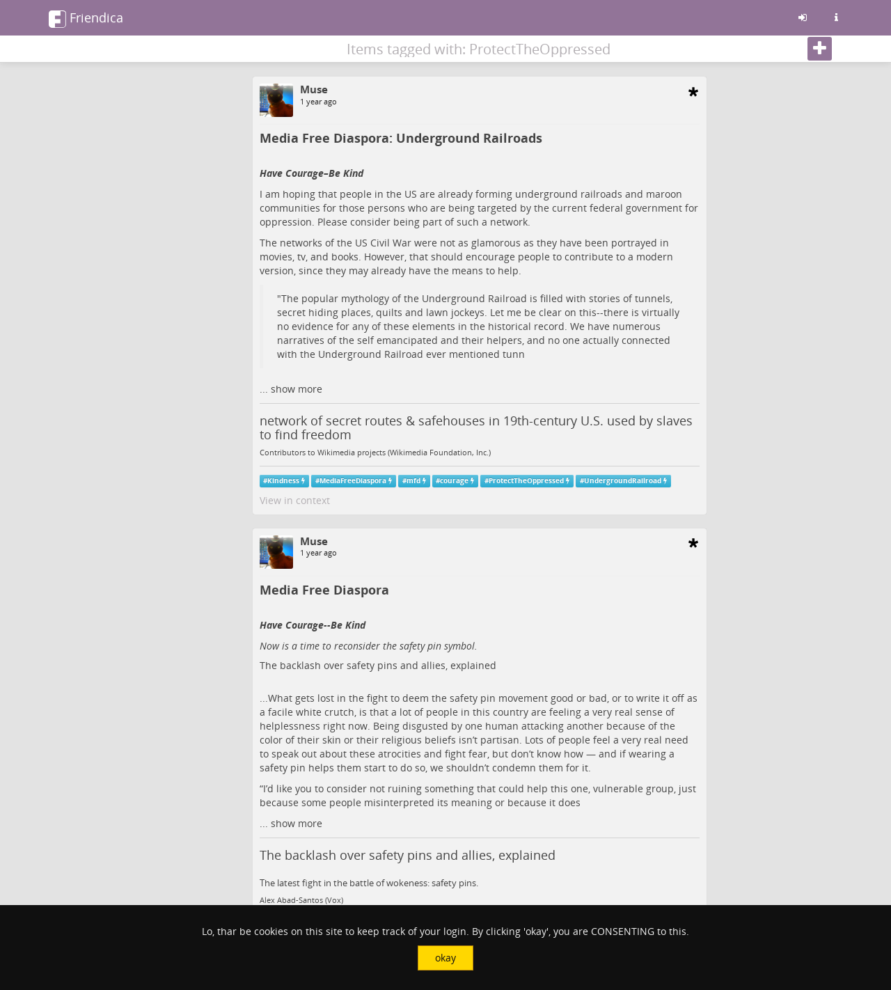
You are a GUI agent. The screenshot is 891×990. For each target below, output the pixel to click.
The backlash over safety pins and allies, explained (378, 665)
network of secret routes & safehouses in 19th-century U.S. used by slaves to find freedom (476, 427)
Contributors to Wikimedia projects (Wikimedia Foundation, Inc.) (375, 452)
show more (296, 388)
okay (445, 957)
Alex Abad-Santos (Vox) (301, 900)
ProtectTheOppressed (526, 480)
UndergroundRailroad (622, 480)
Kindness (283, 480)
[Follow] (819, 49)
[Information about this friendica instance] (836, 17)
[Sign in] (802, 17)
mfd (413, 480)
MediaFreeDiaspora (353, 480)
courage (454, 480)
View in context (295, 500)
